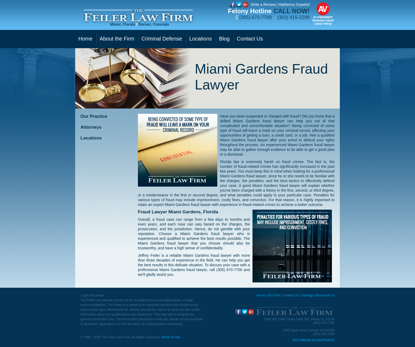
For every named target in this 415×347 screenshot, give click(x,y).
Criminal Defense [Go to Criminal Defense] (162, 39)
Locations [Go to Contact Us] (200, 39)
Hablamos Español (294, 4)
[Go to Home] (138, 15)
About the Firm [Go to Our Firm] (117, 39)
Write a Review (263, 4)
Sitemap (307, 295)
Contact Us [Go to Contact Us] (250, 39)
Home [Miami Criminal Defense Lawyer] (261, 295)
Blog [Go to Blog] (224, 39)
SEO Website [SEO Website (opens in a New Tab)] (301, 340)
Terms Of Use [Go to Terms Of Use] (170, 337)
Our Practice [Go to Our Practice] (93, 116)
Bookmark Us (325, 295)
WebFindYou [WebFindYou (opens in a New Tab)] (325, 340)
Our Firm (274, 295)
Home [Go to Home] (85, 39)
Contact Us (291, 295)
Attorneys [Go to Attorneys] (90, 127)
